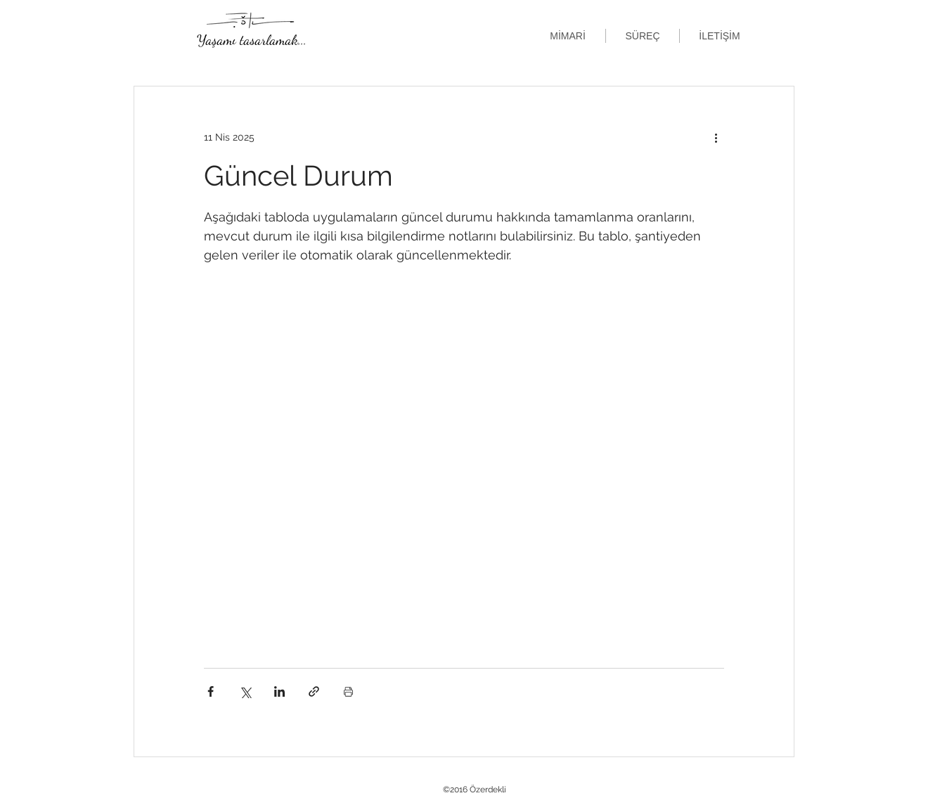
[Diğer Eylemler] (715, 137)
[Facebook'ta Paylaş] (210, 691)
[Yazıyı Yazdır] (348, 691)
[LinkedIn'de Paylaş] (279, 691)
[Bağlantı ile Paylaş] (314, 691)
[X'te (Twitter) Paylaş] (245, 691)
